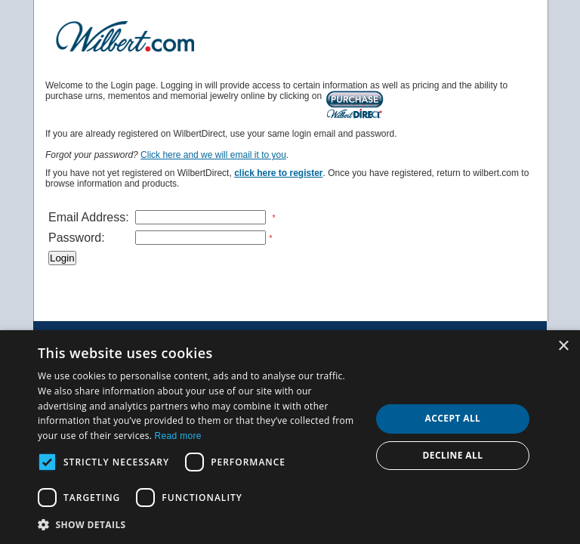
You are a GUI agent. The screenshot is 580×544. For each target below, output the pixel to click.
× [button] (563, 346)
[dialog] (290, 437)
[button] (199, 524)
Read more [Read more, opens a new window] (178, 436)
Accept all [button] (453, 418)
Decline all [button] (453, 455)
